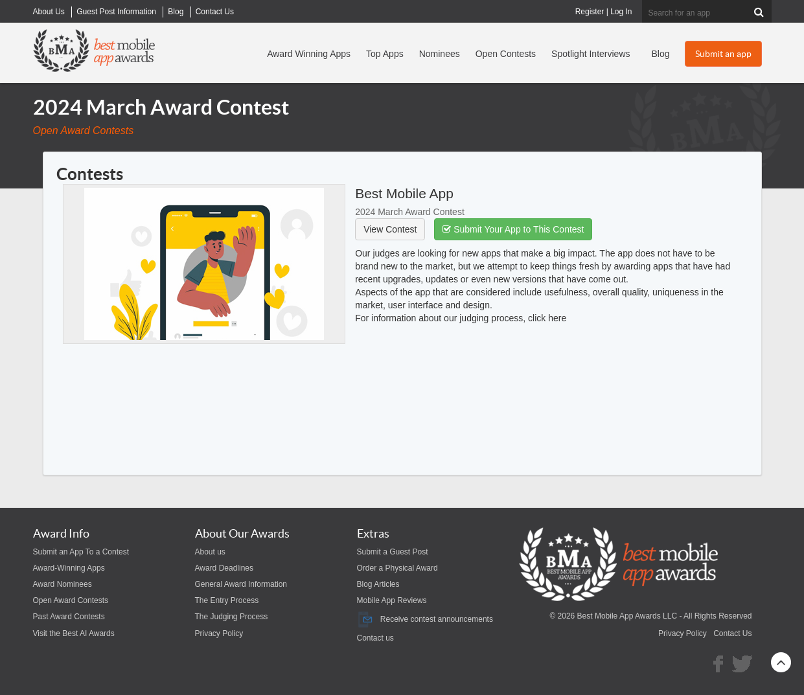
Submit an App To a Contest (81, 551)
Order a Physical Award (397, 568)
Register (589, 11)
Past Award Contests (69, 616)
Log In (621, 11)
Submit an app (723, 54)
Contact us (375, 638)
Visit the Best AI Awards (74, 633)
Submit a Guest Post (392, 551)
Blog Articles (378, 584)
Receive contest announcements (425, 619)
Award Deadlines (224, 568)
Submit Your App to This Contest (513, 229)
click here (547, 318)
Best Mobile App (404, 193)
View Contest (390, 229)
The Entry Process (227, 600)
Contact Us (732, 633)
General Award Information (241, 584)
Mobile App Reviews (392, 600)
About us (210, 551)
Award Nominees (62, 584)
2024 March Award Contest (410, 212)
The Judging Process (231, 616)
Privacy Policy (219, 633)
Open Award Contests (71, 600)
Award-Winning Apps (69, 568)
